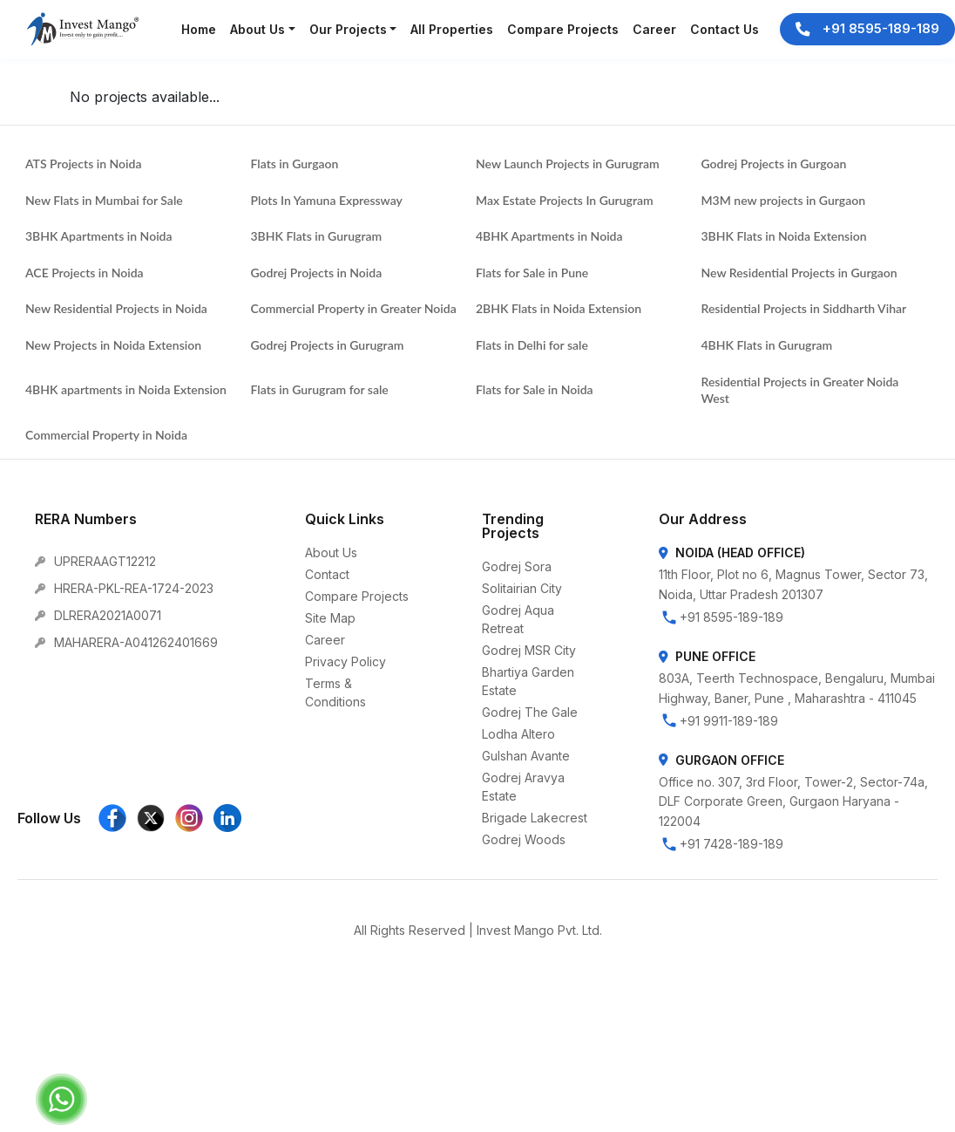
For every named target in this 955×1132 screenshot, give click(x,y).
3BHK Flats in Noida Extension (784, 235)
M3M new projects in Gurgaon (783, 200)
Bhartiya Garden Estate (528, 681)
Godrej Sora (517, 566)
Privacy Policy (345, 661)
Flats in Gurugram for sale (320, 389)
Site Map (330, 617)
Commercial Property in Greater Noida (354, 308)
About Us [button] (257, 29)
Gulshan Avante (526, 755)
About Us (331, 552)
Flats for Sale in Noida (534, 389)
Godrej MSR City (529, 650)
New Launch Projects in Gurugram (568, 163)
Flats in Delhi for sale (532, 345)
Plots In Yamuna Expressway (327, 200)
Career (325, 639)
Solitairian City (522, 588)
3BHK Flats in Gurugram (317, 235)
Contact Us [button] (724, 29)
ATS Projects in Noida (83, 163)
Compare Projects (357, 596)
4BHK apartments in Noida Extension (126, 389)
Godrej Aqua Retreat (518, 619)
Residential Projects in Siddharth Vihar (804, 308)
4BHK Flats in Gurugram (767, 345)
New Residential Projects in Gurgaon (799, 272)
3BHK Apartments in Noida (99, 235)
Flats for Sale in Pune (532, 272)
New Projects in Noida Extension (113, 345)
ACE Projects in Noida (84, 272)
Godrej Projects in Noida (317, 272)
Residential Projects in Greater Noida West (800, 390)
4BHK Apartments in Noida (549, 235)
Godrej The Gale (530, 712)
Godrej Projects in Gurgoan (774, 163)
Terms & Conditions (335, 692)
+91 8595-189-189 (867, 28)
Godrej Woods (524, 839)
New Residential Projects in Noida (116, 308)
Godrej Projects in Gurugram (327, 345)
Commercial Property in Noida (106, 434)
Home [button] (198, 29)
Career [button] (654, 29)
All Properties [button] (451, 29)
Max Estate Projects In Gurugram (565, 200)
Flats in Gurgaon (295, 163)
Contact (327, 574)
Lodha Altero (518, 733)
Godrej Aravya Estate (523, 786)
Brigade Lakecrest (534, 817)
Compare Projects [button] (563, 29)
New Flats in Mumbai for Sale (104, 200)
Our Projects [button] (348, 29)
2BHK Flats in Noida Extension (558, 308)
